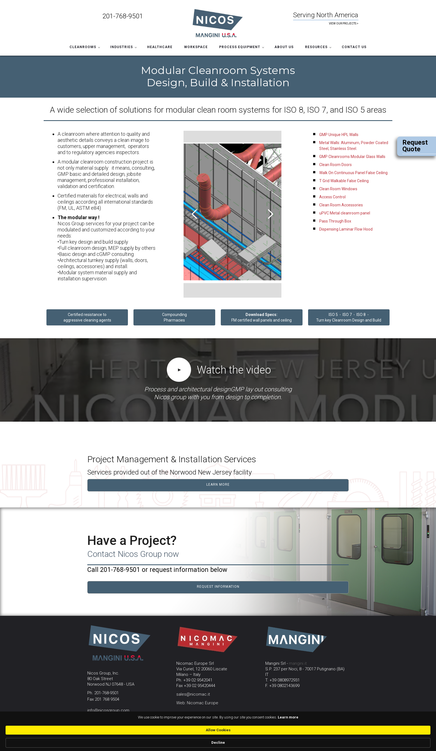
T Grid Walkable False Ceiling (344, 181)
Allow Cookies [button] (294, 742)
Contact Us (354, 47)
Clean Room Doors (335, 164)
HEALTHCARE (159, 47)
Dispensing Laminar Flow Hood (346, 229)
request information (218, 587)
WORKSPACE (196, 47)
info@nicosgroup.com (108, 710)
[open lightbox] (179, 371)
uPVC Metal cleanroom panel (344, 213)
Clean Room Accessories (341, 205)
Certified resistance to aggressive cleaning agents (87, 317)
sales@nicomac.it (193, 694)
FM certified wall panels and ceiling (261, 317)
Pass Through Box (335, 221)
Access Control (332, 197)
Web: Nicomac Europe (197, 702)
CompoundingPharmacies (174, 317)
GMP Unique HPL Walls (338, 134)
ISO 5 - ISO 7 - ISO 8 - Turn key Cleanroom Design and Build (348, 317)
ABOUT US (284, 47)
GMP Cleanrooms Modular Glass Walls (352, 156)
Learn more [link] (243, 742)
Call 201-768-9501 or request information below (157, 570)
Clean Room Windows (338, 189)
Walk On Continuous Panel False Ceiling (353, 173)
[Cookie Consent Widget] (218, 743)
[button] (84, 46)
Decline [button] (330, 742)
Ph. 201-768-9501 (103, 692)
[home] (218, 22)
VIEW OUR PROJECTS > (343, 23)
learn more (218, 484)
